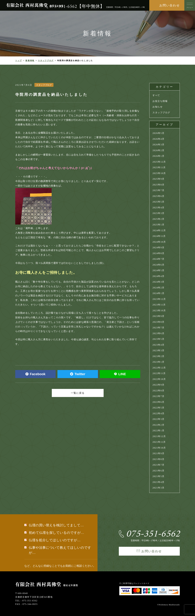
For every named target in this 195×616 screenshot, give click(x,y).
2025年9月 (158, 179)
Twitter (77, 374)
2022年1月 (158, 430)
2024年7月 (158, 259)
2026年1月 (158, 156)
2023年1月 (158, 362)
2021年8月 (158, 459)
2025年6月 (158, 196)
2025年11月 (159, 167)
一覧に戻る (78, 393)
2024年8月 (158, 253)
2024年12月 (159, 230)
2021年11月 (159, 442)
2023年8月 (158, 322)
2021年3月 (158, 488)
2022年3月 (158, 419)
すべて (156, 95)
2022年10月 (159, 379)
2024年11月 (159, 236)
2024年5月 (158, 270)
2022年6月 (158, 402)
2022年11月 (159, 373)
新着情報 (29, 60)
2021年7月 (158, 465)
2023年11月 (159, 305)
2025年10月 (159, 173)
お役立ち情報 (160, 101)
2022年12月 (159, 367)
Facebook (35, 374)
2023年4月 (158, 345)
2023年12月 (159, 299)
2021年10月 (159, 448)
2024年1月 (158, 293)
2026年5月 (158, 133)
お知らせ (157, 107)
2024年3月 (158, 282)
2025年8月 (158, 184)
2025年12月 (159, 162)
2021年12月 (159, 436)
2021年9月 (158, 453)
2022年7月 (158, 396)
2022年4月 (158, 413)
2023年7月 (158, 327)
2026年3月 (158, 144)
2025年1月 (158, 224)
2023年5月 (158, 339)
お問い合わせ (169, 5)
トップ (18, 60)
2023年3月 (158, 350)
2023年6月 (158, 333)
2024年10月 (159, 242)
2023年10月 (159, 310)
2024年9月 (158, 247)
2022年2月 (158, 425)
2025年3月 (158, 213)
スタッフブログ (45, 60)
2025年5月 (158, 202)
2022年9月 (158, 385)
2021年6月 (158, 470)
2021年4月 (158, 482)
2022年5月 (158, 407)
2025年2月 (158, 219)
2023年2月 (158, 356)
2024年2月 (158, 287)
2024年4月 (158, 276)
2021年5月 (158, 476)
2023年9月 (158, 316)
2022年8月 (158, 390)
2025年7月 (158, 190)
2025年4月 (158, 207)
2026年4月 (158, 139)
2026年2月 (158, 150)
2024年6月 (158, 265)
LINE (120, 374)
